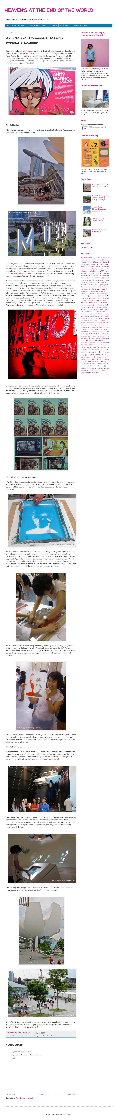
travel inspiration (87, 357)
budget (98, 273)
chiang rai (103, 280)
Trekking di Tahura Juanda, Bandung (98, 219)
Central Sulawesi (92, 280)
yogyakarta (85, 372)
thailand (84, 349)
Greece (101, 295)
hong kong (93, 303)
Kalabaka (106, 309)
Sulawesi (106, 345)
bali (91, 262)
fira (98, 294)
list (84, 318)
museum (30, 1036)
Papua (85, 329)
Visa (102, 366)
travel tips (95, 359)
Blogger (68, 1114)
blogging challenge (90, 271)
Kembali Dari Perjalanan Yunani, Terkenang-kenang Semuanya (100, 198)
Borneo (90, 273)
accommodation (86, 257)
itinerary (83, 309)
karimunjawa (84, 314)
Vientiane (84, 366)
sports (98, 345)
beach (94, 264)
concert (83, 285)
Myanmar (84, 327)
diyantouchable (17, 1052)
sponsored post (86, 345)
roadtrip (103, 334)
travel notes (101, 357)
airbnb (98, 258)
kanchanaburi (101, 312)
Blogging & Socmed (98, 269)
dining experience (98, 289)
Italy (105, 307)
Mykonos (93, 327)
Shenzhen (103, 336)
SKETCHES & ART (65, 26)
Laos (91, 316)
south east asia (102, 343)
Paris (91, 329)
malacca (86, 320)
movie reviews (85, 325)
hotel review (103, 303)
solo (92, 343)
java (99, 309)
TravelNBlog (92, 361)
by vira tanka (85, 276)
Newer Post (11, 1094)
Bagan (85, 262)
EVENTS (45, 26)
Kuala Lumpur (102, 314)
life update (105, 316)
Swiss (95, 347)
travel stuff (85, 359)
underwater (85, 364)
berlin (105, 266)
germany (92, 296)
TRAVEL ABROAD (33, 26)
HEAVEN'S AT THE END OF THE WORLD (48, 10)
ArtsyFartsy (16, 1036)
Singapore (29, 51)
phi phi (105, 329)
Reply (13, 1058)
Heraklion (90, 300)
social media (85, 343)
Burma (104, 273)
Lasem (97, 316)
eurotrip (102, 291)
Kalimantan (88, 312)
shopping (84, 338)
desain (86, 289)
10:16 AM (28, 1052)
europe (93, 291)
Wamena (91, 368)
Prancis (101, 332)
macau (107, 318)
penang (97, 329)
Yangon (103, 370)
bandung (98, 262)
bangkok (106, 262)
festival (92, 294)
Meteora (90, 323)
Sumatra (86, 347)
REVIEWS (54, 26)
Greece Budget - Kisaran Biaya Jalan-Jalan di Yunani (99, 209)
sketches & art (46, 1036)
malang (94, 320)
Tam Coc (103, 347)
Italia (99, 307)
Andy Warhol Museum (23, 273)
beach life (103, 264)
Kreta (93, 314)
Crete (83, 287)
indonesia (100, 304)
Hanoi (105, 298)
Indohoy (89, 305)
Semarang (94, 336)
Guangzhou (85, 298)
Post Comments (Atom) (24, 1098)
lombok (99, 318)
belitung (98, 266)
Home (7, 26)
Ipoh (82, 307)
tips (105, 349)
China (83, 282)
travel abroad (55, 1036)
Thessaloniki (95, 349)
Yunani (95, 372)
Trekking (103, 361)
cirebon (90, 282)
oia (100, 327)
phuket (94, 332)
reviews (92, 334)
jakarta (91, 309)
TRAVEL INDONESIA (18, 26)
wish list (94, 370)
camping (91, 278)
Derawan (106, 287)
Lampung (84, 316)
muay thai (95, 325)
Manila (83, 323)
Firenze (104, 294)
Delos (90, 287)
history (99, 300)
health (83, 300)
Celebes (99, 278)
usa (93, 364)
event (83, 293)
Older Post (71, 1094)
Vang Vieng (102, 364)
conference (92, 285)
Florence (83, 296)
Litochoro (91, 318)
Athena (106, 260)
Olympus (106, 327)
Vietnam (93, 366)
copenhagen (103, 285)
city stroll (23, 1036)
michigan (98, 323)
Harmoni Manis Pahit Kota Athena (99, 231)
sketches (88, 340)
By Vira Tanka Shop (80, 26)
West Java (100, 368)
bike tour (84, 269)
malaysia (103, 320)
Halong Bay (95, 298)
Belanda (83, 266)
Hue (82, 305)
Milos (105, 323)
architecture (87, 260)
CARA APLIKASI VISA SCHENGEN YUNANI (100, 185)
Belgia (91, 266)
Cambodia (84, 278)
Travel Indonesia (96, 354)
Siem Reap (95, 338)
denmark (98, 287)
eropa (83, 291)
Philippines (85, 331)
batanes (86, 264)
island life (90, 307)
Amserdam (106, 258)
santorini (84, 336)
